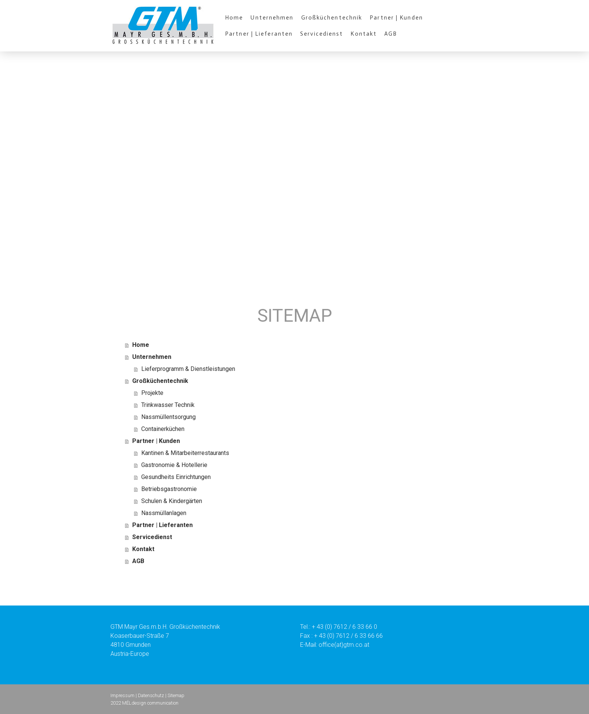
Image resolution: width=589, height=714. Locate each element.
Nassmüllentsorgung (168, 416)
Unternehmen (272, 17)
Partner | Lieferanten (259, 33)
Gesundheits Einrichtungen (176, 477)
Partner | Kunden (396, 17)
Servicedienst (321, 33)
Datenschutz (151, 695)
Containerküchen (162, 428)
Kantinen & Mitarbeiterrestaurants (185, 452)
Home (234, 17)
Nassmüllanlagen (163, 513)
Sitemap (176, 695)
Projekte (152, 392)
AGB (390, 33)
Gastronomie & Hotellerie (174, 464)
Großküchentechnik (331, 17)
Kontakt (363, 33)
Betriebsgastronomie (169, 489)
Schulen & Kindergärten (171, 501)
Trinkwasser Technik (168, 404)
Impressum (122, 695)
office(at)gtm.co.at (344, 644)
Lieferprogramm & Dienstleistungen (188, 368)
